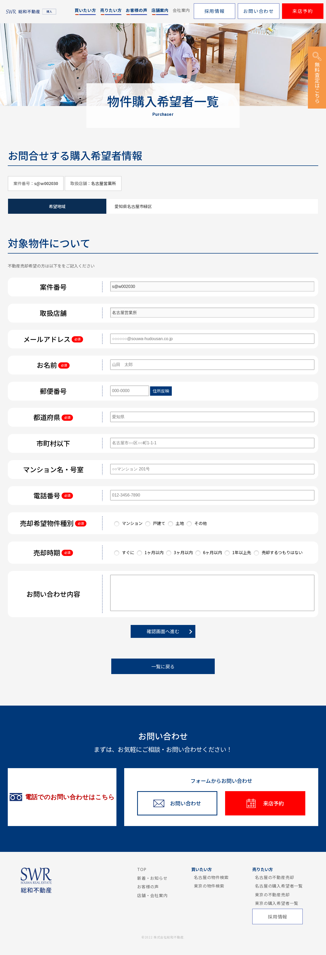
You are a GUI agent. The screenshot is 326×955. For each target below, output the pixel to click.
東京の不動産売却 (272, 894)
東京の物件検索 (209, 886)
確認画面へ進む (163, 631)
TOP (141, 869)
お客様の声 (148, 886)
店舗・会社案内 (152, 895)
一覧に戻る (163, 666)
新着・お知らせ (152, 878)
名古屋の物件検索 (211, 877)
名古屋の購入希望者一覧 (279, 886)
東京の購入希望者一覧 (276, 903)
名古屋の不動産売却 (274, 877)
